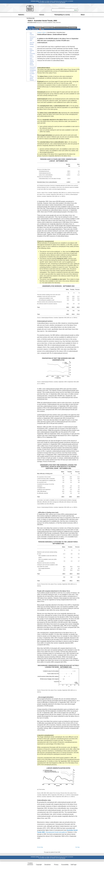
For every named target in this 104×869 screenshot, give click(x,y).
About (83, 14)
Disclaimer (47, 864)
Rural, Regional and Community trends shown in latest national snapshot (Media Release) (32, 56)
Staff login (74, 864)
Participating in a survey (62, 14)
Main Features (32, 34)
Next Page (77, 847)
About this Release (32, 43)
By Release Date (30, 18)
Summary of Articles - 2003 (32, 38)
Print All (41, 29)
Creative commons (30, 863)
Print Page (35, 29)
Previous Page (40, 847)
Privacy (56, 864)
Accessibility (65, 864)
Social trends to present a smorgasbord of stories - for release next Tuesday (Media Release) (33, 74)
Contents (32, 46)
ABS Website (62, 2)
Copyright (39, 864)
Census (41, 14)
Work (44, 32)
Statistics (21, 14)
